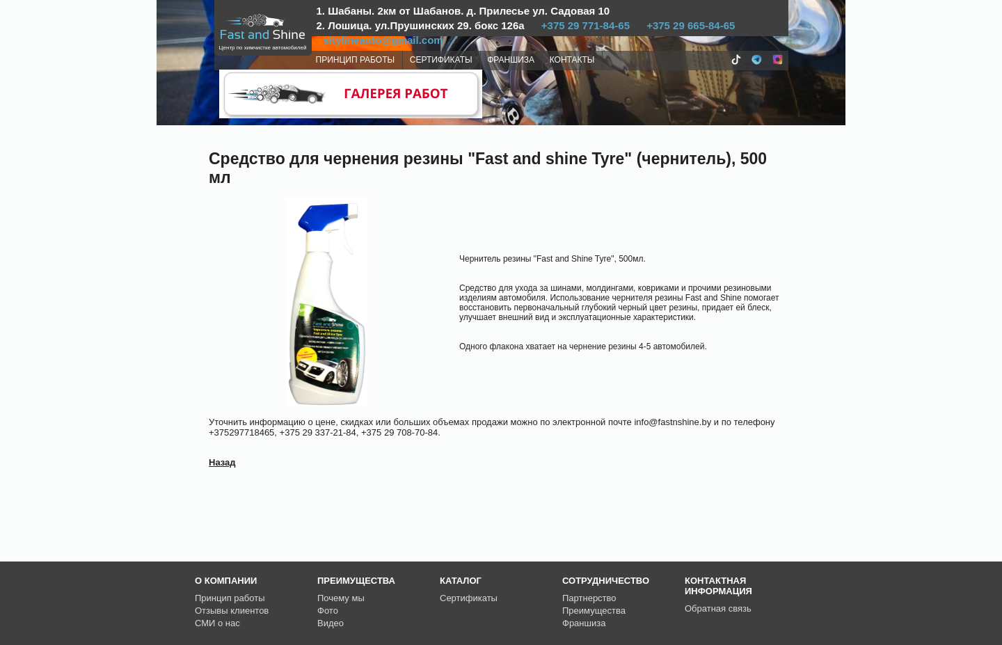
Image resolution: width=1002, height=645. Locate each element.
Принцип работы (230, 598)
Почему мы (341, 598)
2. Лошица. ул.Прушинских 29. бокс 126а (421, 25)
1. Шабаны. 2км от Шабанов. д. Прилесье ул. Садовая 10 (463, 11)
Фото (327, 610)
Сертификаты (469, 598)
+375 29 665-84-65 (690, 25)
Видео (330, 623)
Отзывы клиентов (232, 610)
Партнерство (589, 598)
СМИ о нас (217, 623)
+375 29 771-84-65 (585, 25)
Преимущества (594, 610)
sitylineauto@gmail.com (383, 40)
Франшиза (583, 623)
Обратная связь (718, 608)
